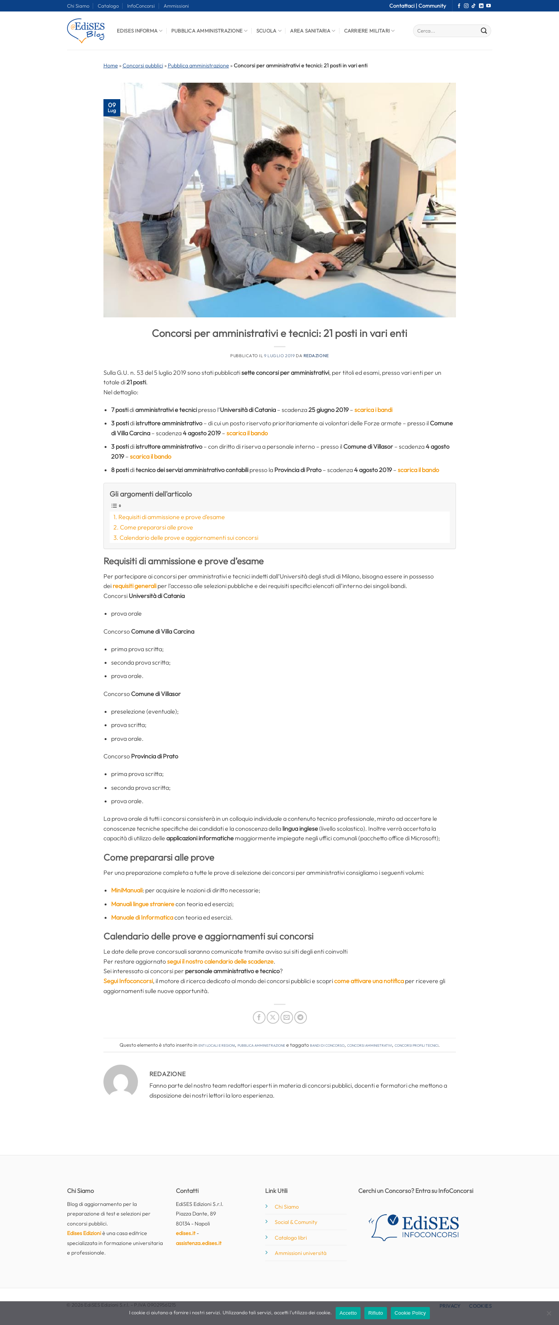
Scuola (269, 30)
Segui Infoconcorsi (128, 981)
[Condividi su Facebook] (259, 1017)
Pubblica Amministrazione (209, 30)
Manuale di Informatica (142, 917)
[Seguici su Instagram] (466, 6)
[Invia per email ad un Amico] (286, 1017)
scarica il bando (247, 433)
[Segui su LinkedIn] (481, 6)
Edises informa (140, 30)
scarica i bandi (373, 409)
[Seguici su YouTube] (488, 6)
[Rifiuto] (548, 1315)
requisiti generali (134, 586)
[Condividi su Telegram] (300, 1017)
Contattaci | (403, 5)
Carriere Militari (369, 30)
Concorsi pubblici (143, 65)
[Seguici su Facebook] (459, 6)
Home (110, 65)
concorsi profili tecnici (416, 1045)
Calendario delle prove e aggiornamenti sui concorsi (189, 537)
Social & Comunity (296, 1222)
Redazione (316, 355)
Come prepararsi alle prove (156, 527)
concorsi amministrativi (369, 1045)
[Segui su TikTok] (473, 6)
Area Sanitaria (312, 30)
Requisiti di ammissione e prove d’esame (171, 517)
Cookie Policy (410, 1313)
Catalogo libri (291, 1237)
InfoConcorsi (141, 6)
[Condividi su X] (273, 1017)
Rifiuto (375, 1313)
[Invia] (483, 31)
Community (432, 5)
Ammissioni (176, 6)
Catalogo (108, 6)
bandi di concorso (327, 1045)
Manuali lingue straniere (142, 904)
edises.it (185, 1233)
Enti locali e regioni (216, 1045)
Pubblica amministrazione (198, 65)
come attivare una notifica (369, 981)
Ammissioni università (300, 1253)
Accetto (348, 1313)
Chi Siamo (78, 6)
